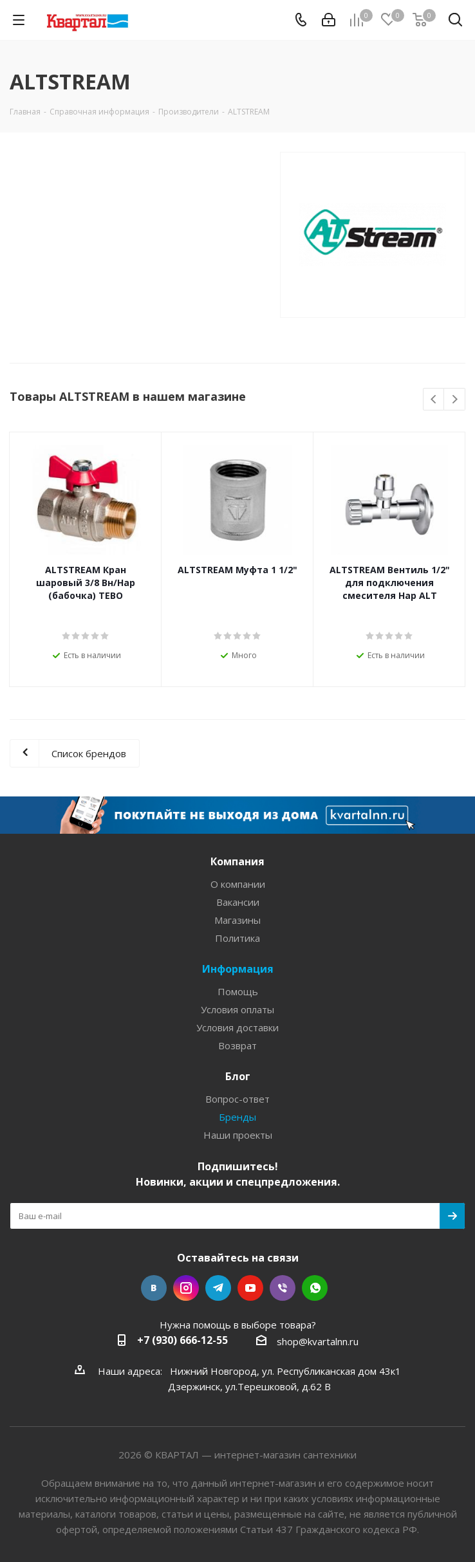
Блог (237, 1076)
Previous (434, 400)
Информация (238, 969)
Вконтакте (154, 1288)
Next (454, 400)
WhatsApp (315, 1288)
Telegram (218, 1288)
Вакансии (237, 902)
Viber (282, 1288)
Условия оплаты (237, 1009)
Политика (237, 938)
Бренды (237, 1116)
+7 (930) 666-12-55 (182, 1340)
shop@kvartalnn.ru (318, 1341)
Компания (237, 861)
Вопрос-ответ (237, 1098)
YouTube (250, 1288)
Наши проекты (237, 1134)
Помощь (238, 991)
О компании (237, 883)
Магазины (237, 920)
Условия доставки (237, 1027)
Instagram (186, 1288)
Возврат (237, 1045)
